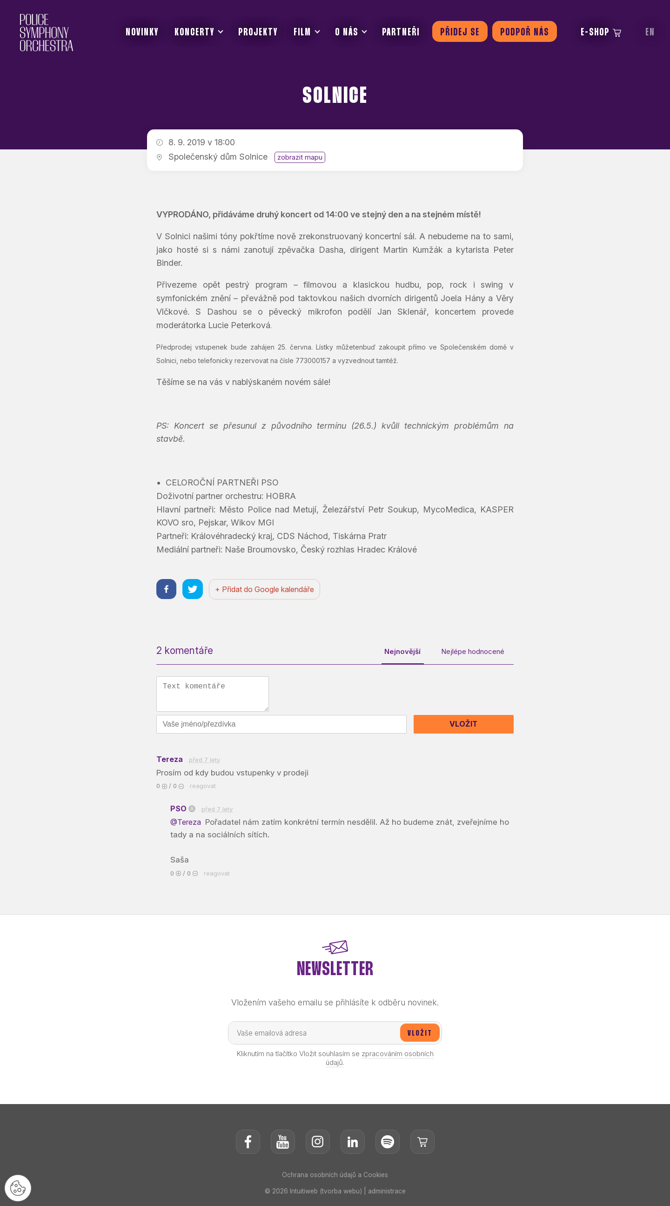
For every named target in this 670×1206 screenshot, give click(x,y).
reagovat (203, 788)
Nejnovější (395, 652)
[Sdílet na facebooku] (166, 589)
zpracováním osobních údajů (380, 1061)
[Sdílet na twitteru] (193, 589)
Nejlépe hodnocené (470, 652)
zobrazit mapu (299, 157)
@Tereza (188, 824)
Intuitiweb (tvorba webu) (325, 1194)
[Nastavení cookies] (19, 1187)
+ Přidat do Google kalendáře (266, 589)
